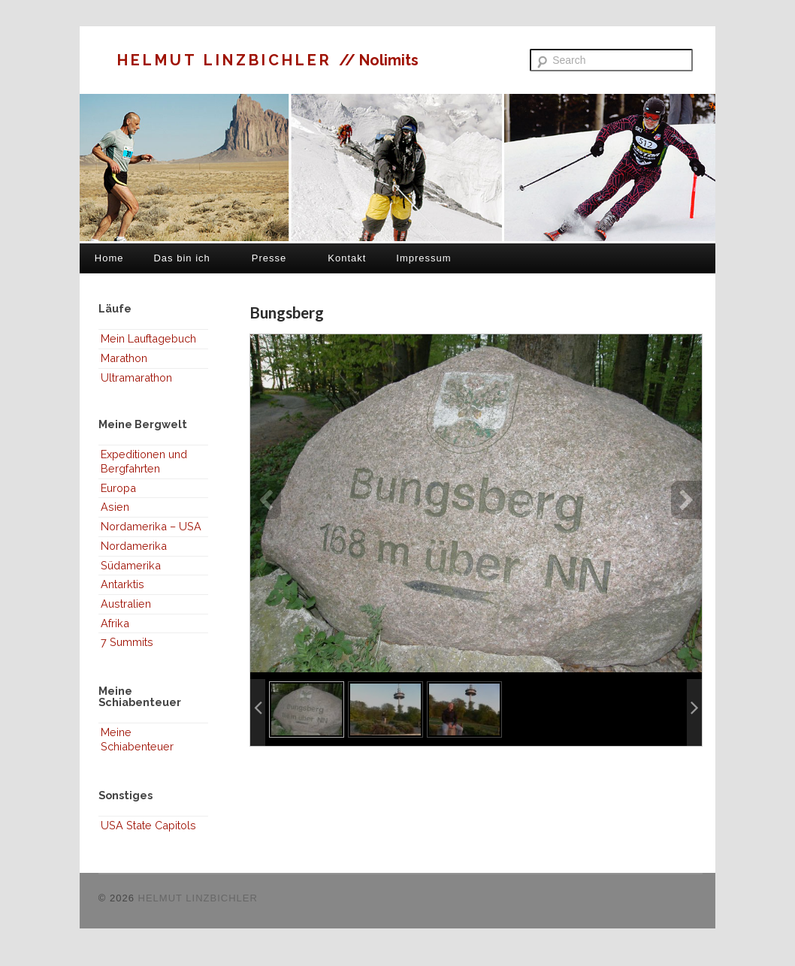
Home (109, 258)
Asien (115, 506)
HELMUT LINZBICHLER (228, 60)
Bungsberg (286, 312)
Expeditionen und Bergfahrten (144, 461)
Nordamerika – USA (151, 526)
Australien (126, 603)
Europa (118, 487)
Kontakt (347, 258)
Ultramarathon (136, 377)
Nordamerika (134, 545)
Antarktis (122, 584)
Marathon (124, 358)
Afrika (115, 623)
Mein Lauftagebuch (148, 338)
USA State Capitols (148, 825)
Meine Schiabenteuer (137, 739)
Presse (269, 258)
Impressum (423, 258)
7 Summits (127, 641)
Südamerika (131, 565)
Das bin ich (181, 258)
